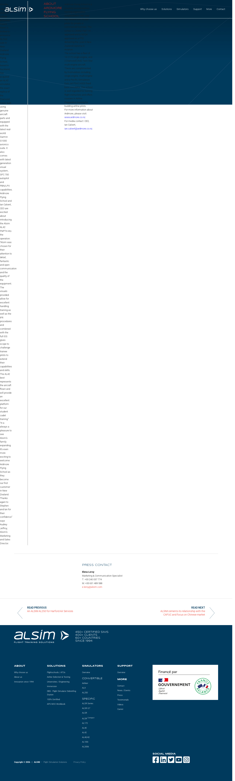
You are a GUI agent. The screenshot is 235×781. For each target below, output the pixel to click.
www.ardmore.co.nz (74, 117)
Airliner (85, 683)
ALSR (84, 713)
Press (120, 695)
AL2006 (85, 747)
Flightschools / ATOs (56, 672)
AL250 (85, 692)
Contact (221, 9)
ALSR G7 (86, 708)
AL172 (85, 723)
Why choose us (148, 9)
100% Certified (53, 699)
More (209, 9)
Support (197, 9)
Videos (120, 704)
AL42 (84, 732)
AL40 (84, 728)
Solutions (167, 9)
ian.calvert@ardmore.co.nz (78, 128)
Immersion (52, 686)
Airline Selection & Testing (58, 677)
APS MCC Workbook (56, 704)
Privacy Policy (79, 762)
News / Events (123, 690)
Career (120, 709)
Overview (86, 672)
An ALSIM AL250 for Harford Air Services (50, 611)
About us (18, 677)
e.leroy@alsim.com (92, 587)
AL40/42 (86, 737)
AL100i (85, 742)
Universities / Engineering (58, 682)
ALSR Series (87, 703)
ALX (84, 688)
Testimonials (123, 700)
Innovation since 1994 (24, 682)
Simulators (183, 9)
